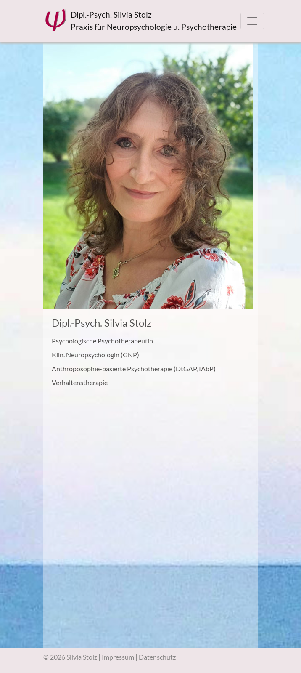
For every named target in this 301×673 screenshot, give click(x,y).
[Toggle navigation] (252, 21)
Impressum (118, 657)
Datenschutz (157, 657)
